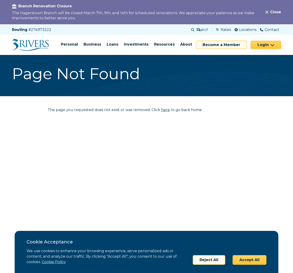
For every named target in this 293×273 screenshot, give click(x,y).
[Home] (32, 45)
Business (92, 44)
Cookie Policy (54, 262)
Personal (69, 44)
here (165, 110)
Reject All (209, 260)
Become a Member (221, 45)
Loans (112, 44)
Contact (269, 29)
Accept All (249, 260)
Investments (136, 44)
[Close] (273, 12)
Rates (223, 29)
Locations (245, 29)
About (186, 44)
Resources (164, 44)
